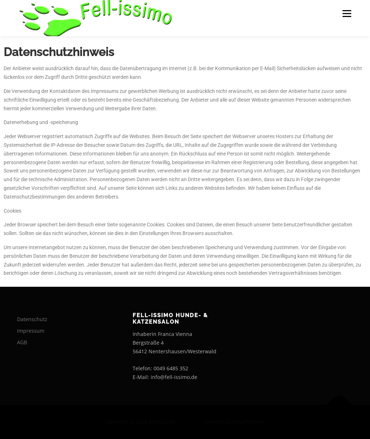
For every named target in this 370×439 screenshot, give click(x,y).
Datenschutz (32, 319)
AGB (22, 342)
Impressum (30, 330)
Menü (346, 13)
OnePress (191, 421)
